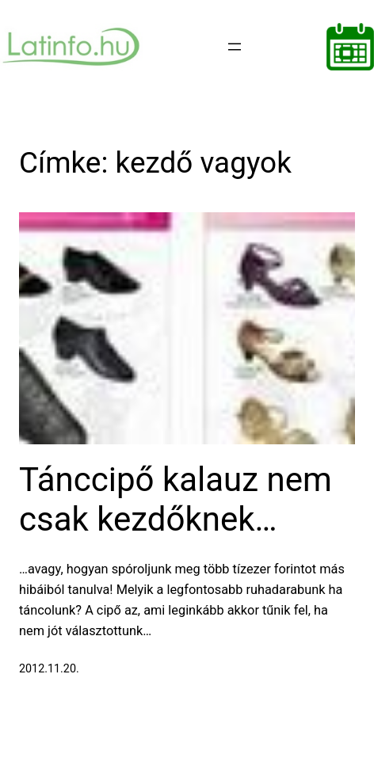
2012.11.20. (49, 669)
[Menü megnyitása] (234, 46)
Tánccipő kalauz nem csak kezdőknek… (175, 499)
